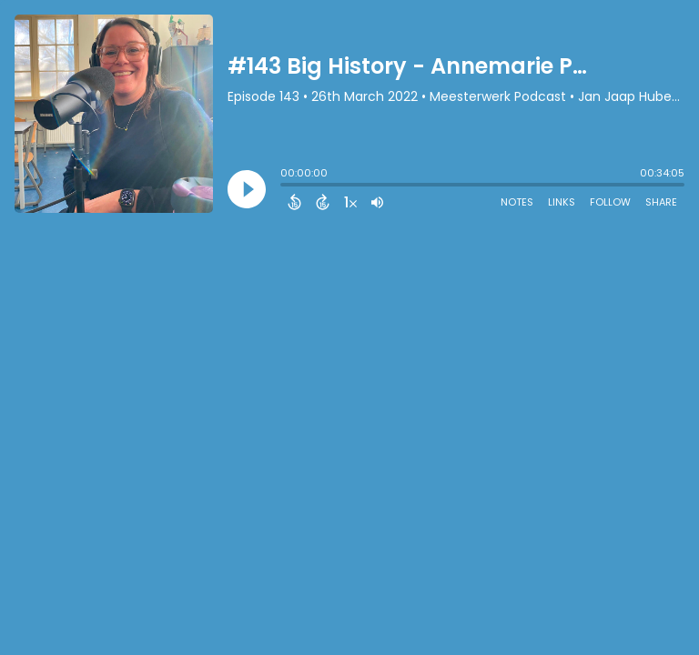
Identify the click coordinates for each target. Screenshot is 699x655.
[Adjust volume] (377, 202)
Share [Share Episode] (661, 202)
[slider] (285, 186)
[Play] (247, 189)
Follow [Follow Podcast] (610, 202)
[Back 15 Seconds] (294, 202)
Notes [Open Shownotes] (517, 202)
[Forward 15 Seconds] (323, 202)
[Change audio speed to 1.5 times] (350, 202)
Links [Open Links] (561, 202)
